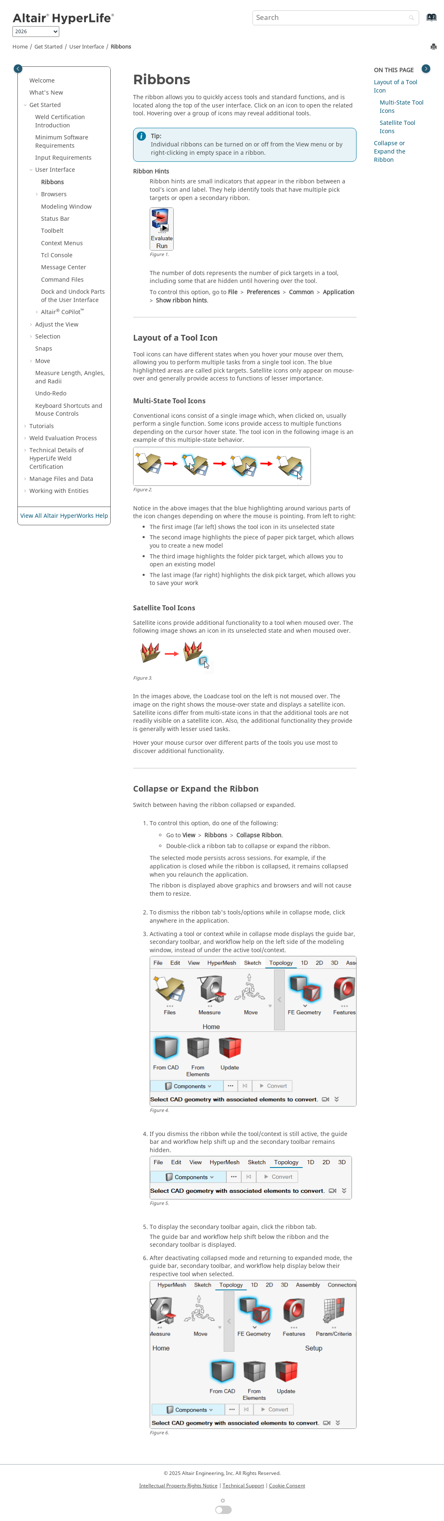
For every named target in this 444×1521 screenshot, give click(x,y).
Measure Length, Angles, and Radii (70, 377)
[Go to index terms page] (422, 21)
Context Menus (62, 243)
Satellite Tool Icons (397, 127)
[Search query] (335, 17)
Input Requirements (63, 158)
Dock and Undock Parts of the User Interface (73, 296)
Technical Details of (56, 458)
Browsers (54, 194)
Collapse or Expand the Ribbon (389, 151)
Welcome (42, 80)
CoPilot (62, 312)
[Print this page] (434, 47)
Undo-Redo (50, 393)
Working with (59, 491)
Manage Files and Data (61, 479)
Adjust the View (56, 324)
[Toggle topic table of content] (426, 68)
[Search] (409, 18)
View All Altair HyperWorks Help (64, 516)
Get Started (48, 47)
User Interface (86, 47)
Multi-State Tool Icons (402, 106)
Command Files (62, 279)
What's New (46, 92)
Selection (48, 336)
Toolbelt (52, 231)
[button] (26, 81)
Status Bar (55, 218)
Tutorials (41, 426)
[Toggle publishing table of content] (18, 68)
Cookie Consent (287, 1485)
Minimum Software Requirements (61, 141)
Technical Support (243, 1485)
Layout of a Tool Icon (395, 86)
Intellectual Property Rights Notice (178, 1485)
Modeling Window (66, 206)
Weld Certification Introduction (60, 121)
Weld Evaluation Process (63, 438)
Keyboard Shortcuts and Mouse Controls (68, 410)
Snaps (43, 348)
